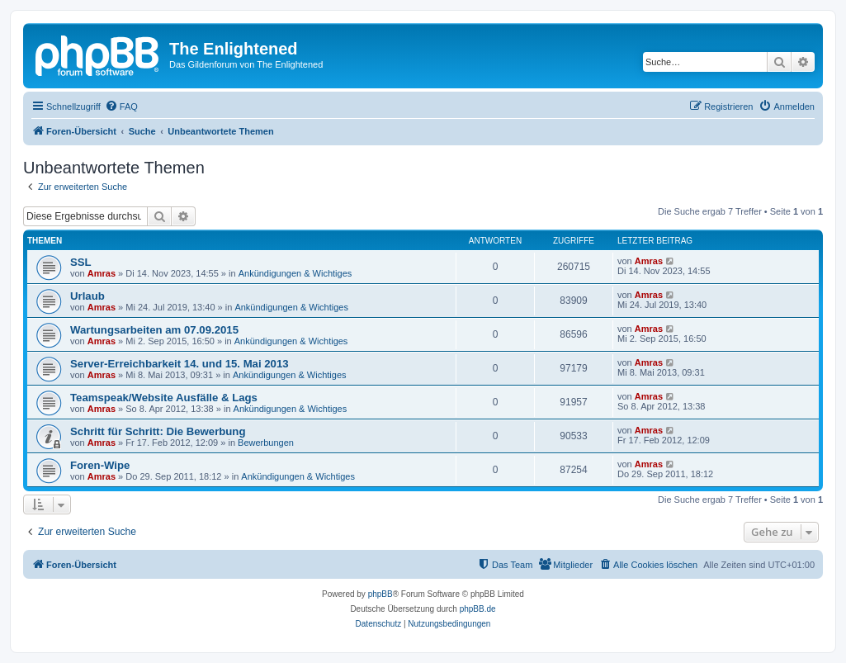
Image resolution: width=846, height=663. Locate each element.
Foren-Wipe (100, 465)
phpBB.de (478, 608)
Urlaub (87, 296)
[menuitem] (121, 106)
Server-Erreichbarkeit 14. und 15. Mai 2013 (179, 364)
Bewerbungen (266, 443)
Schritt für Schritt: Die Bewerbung (157, 431)
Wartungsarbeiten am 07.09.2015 (154, 330)
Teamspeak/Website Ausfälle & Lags (164, 397)
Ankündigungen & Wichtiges (295, 273)
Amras (101, 273)
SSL (81, 262)
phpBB (380, 594)
